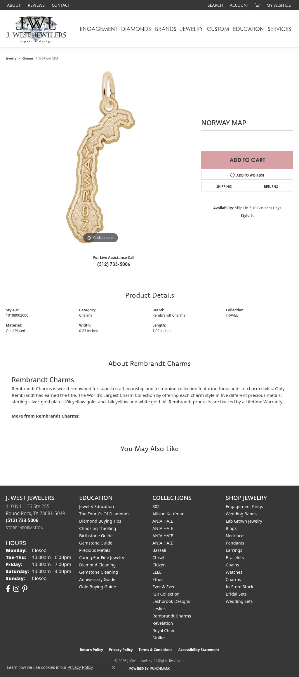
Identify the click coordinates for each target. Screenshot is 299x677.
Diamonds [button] (136, 29)
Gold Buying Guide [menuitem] (97, 586)
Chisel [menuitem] (158, 557)
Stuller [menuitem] (158, 638)
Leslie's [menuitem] (159, 608)
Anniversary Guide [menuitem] (97, 579)
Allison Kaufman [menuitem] (168, 514)
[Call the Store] (22, 520)
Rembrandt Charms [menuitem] (171, 616)
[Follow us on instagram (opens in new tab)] (16, 588)
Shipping (224, 186)
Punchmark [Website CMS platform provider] (160, 668)
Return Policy (91, 649)
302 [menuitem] (156, 506)
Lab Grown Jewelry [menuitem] (244, 521)
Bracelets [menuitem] (235, 557)
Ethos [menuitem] (158, 579)
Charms (28, 58)
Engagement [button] (98, 29)
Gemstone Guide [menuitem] (95, 543)
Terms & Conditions (156, 649)
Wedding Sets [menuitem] (239, 601)
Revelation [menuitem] (162, 623)
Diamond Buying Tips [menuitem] (100, 521)
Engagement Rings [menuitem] (244, 506)
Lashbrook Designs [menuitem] (171, 601)
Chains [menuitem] (232, 565)
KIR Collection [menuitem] (166, 594)
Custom (218, 29)
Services (279, 29)
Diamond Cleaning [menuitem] (97, 565)
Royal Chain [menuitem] (163, 630)
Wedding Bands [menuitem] (241, 514)
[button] (214, 5)
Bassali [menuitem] (159, 550)
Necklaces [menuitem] (235, 535)
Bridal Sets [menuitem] (236, 594)
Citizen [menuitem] (159, 565)
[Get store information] (25, 527)
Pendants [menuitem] (235, 543)
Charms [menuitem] (233, 579)
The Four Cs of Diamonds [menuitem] (104, 514)
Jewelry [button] (191, 29)
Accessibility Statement (198, 649)
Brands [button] (165, 29)
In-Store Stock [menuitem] (239, 586)
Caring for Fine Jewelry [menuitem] (101, 557)
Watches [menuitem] (234, 572)
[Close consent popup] (113, 667)
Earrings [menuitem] (234, 550)
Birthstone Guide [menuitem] (96, 535)
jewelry (11, 58)
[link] (13, 5)
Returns (271, 186)
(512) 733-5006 (113, 264)
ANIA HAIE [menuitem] (162, 521)
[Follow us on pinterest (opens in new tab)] (24, 588)
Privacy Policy (121, 649)
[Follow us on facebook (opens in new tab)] (8, 588)
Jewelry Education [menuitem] (96, 506)
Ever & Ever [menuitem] (163, 586)
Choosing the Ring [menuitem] (97, 528)
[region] (100, 157)
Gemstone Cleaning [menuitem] (98, 572)
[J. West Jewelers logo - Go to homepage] (37, 29)
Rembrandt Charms (168, 315)
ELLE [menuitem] (156, 572)
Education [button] (248, 29)
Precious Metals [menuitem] (94, 550)
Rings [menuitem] (231, 528)
